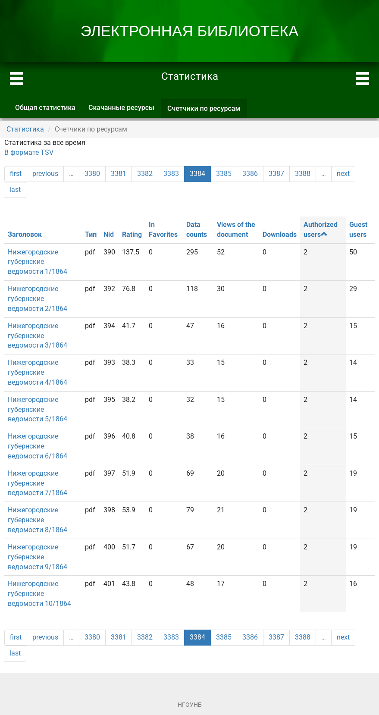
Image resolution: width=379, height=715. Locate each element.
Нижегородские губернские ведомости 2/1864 (37, 299)
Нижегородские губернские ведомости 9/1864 (37, 557)
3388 (302, 173)
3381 (118, 173)
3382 (145, 173)
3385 (224, 173)
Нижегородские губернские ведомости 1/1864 (37, 262)
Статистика (25, 129)
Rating (132, 234)
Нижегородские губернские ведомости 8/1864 (37, 520)
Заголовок (25, 234)
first (16, 173)
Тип (91, 234)
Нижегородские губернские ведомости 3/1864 (37, 336)
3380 (92, 173)
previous (45, 173)
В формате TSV (28, 152)
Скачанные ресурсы (121, 107)
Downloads (280, 234)
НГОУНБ (190, 704)
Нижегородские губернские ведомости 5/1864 (37, 409)
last (15, 189)
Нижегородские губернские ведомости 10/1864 (39, 594)
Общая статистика (45, 107)
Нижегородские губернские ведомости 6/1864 (37, 446)
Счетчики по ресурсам (207, 111)
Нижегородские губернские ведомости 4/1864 (37, 372)
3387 (276, 173)
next (343, 173)
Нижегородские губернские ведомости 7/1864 (37, 483)
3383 (171, 173)
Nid (108, 234)
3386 (250, 173)
